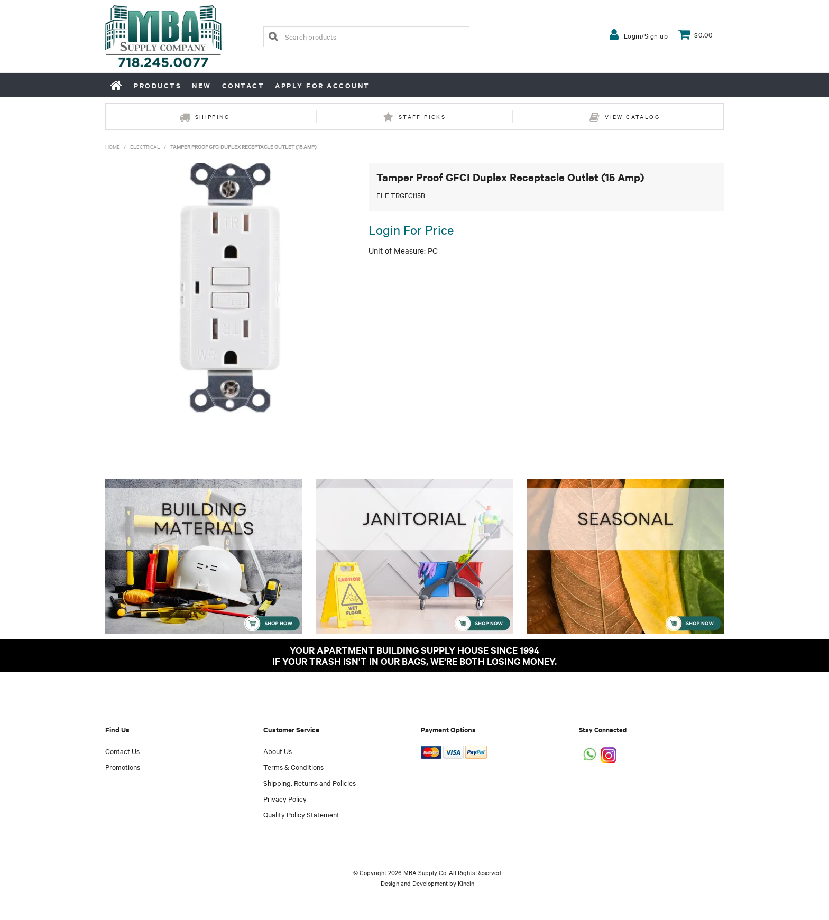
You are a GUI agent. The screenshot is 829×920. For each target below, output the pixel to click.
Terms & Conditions (293, 767)
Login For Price (411, 229)
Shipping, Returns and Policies (309, 782)
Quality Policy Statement (301, 814)
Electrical (145, 147)
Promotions (122, 767)
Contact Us (122, 751)
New (201, 85)
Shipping (212, 116)
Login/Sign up (646, 35)
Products (157, 85)
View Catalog (632, 116)
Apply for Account (322, 85)
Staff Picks (422, 116)
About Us (277, 751)
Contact (243, 85)
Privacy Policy (285, 798)
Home (116, 85)
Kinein (466, 883)
